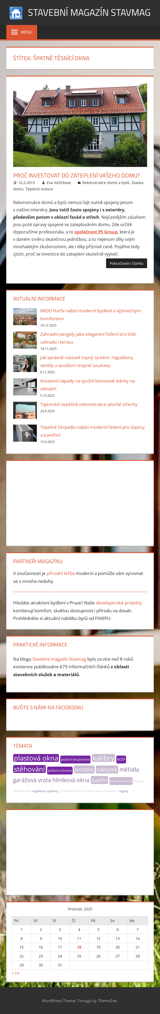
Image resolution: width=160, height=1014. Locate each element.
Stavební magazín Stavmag (89, 12)
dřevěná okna (93, 791)
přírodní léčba (61, 573)
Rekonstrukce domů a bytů (105, 182)
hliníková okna (70, 780)
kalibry (103, 758)
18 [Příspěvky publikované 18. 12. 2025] (79, 947)
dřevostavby (22, 791)
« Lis (15, 972)
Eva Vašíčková (59, 182)
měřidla (129, 769)
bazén (99, 780)
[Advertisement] (80, 502)
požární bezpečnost (75, 759)
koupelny (110, 791)
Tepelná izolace (39, 188)
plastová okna (36, 758)
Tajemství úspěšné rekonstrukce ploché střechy (89, 404)
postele (84, 769)
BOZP (121, 759)
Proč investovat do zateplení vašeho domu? (76, 175)
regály (123, 791)
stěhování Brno (70, 791)
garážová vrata (32, 780)
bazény (139, 781)
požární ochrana (60, 770)
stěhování (29, 769)
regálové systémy (45, 791)
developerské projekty (119, 603)
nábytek (107, 769)
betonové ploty (121, 781)
